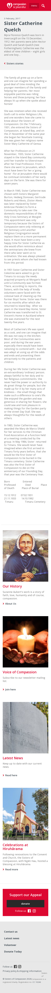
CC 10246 (37, 982)
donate (25, 903)
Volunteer (10, 945)
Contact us (10, 931)
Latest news (11, 938)
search (43, 6)
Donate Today (13, 951)
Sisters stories (15, 63)
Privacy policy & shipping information (22, 971)
